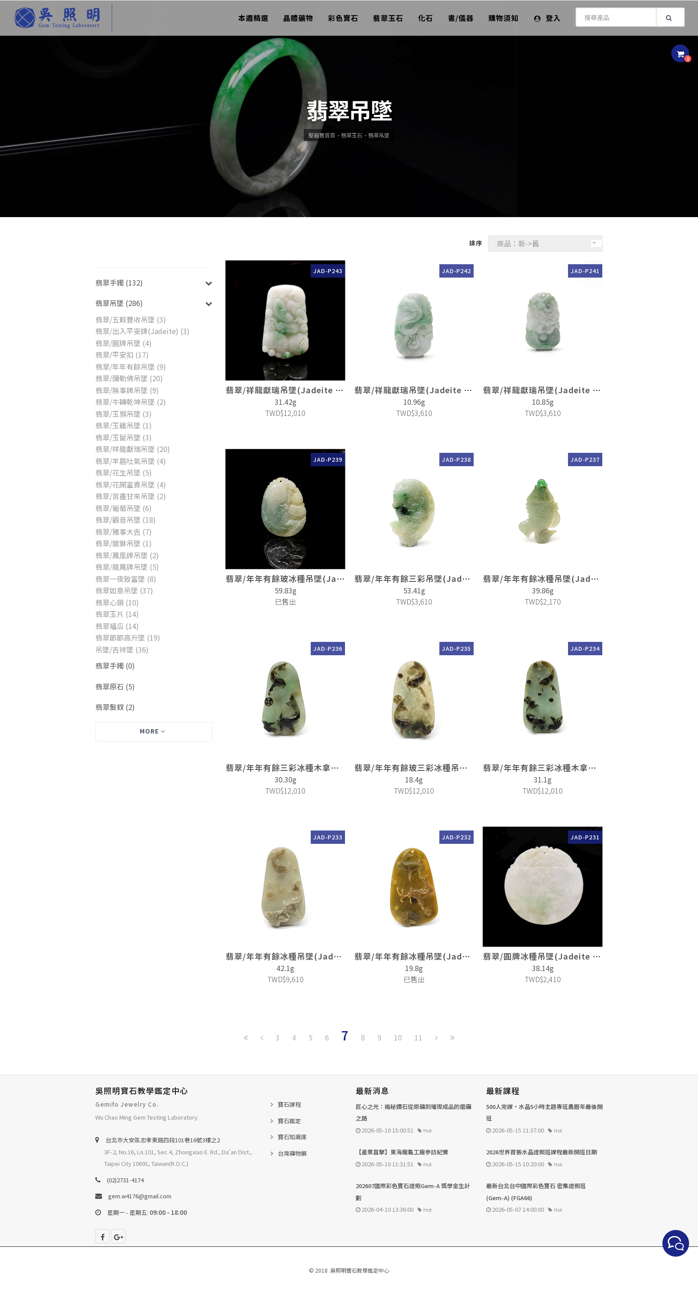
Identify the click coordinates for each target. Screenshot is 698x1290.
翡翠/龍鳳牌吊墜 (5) (127, 566)
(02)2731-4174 (125, 1180)
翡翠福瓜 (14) (117, 626)
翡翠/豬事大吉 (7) (123, 531)
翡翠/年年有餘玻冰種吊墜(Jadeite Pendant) (313, 578)
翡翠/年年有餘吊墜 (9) (130, 366)
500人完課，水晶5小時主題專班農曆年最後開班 (544, 1112)
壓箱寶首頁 (321, 135)
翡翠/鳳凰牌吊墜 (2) (127, 555)
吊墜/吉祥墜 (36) (122, 649)
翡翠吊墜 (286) (119, 303)
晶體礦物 (298, 17)
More (152, 730)
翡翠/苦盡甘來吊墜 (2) (130, 496)
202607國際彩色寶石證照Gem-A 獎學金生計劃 (413, 1191)
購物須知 (503, 17)
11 (418, 1037)
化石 (425, 17)
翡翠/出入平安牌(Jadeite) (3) (142, 331)
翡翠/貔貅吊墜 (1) (123, 543)
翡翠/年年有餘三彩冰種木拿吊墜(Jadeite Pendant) (325, 767)
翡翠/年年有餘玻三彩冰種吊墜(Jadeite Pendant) (449, 768)
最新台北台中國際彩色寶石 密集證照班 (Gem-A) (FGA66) (536, 1191)
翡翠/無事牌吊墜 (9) (127, 390)
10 (398, 1037)
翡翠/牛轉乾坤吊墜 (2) (130, 401)
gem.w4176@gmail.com (139, 1196)
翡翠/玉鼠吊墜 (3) (123, 437)
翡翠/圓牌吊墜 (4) (123, 343)
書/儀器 (461, 17)
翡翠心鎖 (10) (117, 602)
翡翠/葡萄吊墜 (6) (123, 508)
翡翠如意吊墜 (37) (124, 590)
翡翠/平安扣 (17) (122, 354)
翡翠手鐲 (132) (119, 282)
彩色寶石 (343, 17)
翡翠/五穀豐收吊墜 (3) (130, 319)
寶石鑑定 (289, 1121)
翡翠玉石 (388, 17)
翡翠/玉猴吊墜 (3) (123, 413)
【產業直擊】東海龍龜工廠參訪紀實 (402, 1152)
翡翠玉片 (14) (117, 614)
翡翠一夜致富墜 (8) (125, 578)
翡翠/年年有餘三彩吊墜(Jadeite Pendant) (437, 578)
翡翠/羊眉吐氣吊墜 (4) (130, 461)
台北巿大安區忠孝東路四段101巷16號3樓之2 (163, 1140)
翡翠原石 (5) (115, 686)
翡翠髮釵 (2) (115, 706)
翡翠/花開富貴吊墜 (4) (130, 484)
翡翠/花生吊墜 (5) (123, 472)
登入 (547, 17)
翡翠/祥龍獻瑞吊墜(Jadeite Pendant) (300, 389)
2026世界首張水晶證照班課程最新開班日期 (541, 1152)
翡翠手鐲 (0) (115, 665)
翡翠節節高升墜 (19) (127, 637)
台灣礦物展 (292, 1153)
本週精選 (253, 17)
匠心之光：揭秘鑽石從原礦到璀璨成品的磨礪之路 (413, 1112)
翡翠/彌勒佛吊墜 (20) (129, 378)
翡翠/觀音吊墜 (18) (125, 519)
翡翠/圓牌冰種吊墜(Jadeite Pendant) (557, 956)
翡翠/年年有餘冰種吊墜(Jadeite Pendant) (566, 578)
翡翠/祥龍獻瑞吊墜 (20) (132, 448)
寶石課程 (289, 1104)
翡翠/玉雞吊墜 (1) (123, 425)
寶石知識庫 (292, 1137)
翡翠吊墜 (379, 135)
